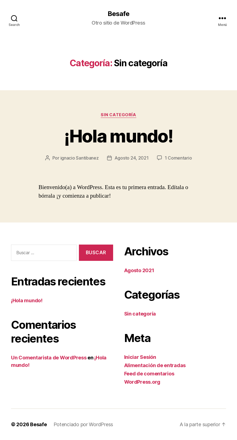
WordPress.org (142, 382)
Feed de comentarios (149, 374)
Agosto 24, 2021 (131, 158)
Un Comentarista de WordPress (48, 358)
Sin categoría (118, 114)
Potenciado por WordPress (83, 424)
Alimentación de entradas (155, 365)
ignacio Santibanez (79, 158)
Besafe (118, 13)
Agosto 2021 (139, 270)
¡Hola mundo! (118, 136)
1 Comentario (178, 158)
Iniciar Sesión (140, 357)
